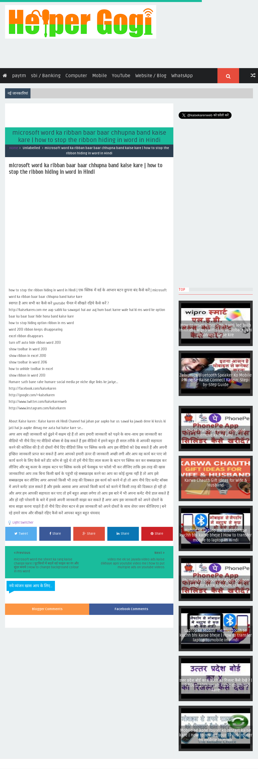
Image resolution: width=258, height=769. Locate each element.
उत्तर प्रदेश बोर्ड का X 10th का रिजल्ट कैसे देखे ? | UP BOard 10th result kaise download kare (216, 683)
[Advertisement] (96, 112)
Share (55, 532)
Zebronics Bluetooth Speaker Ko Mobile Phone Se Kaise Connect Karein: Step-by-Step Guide (216, 378)
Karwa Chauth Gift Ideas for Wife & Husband (216, 481)
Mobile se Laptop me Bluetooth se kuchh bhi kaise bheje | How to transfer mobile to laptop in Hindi (216, 533)
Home (13, 146)
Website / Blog (150, 74)
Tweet (21, 532)
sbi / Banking (45, 74)
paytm (19, 74)
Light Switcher (23, 521)
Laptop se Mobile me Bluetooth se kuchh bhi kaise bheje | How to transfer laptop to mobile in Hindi (216, 633)
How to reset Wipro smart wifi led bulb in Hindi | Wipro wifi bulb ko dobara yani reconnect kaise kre (216, 328)
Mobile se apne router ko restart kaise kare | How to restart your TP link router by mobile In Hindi (216, 733)
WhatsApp (182, 74)
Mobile (99, 74)
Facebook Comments (131, 607)
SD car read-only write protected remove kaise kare (216, 431)
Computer (76, 74)
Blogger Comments (47, 607)
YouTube (121, 74)
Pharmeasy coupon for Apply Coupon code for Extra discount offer (216, 581)
